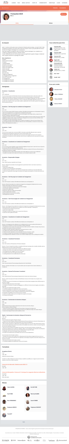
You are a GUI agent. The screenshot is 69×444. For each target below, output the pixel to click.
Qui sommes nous (8, 432)
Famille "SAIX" (57, 77)
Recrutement (22, 432)
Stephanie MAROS (12, 407)
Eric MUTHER (34, 387)
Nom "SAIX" (56, 73)
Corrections (61, 432)
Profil (17, 23)
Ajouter (64, 14)
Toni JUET (9, 414)
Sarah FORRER (34, 400)
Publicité (17, 432)
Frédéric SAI (56, 69)
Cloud (58, 2)
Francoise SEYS (57, 56)
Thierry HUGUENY (58, 99)
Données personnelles (33, 432)
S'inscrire (55, 8)
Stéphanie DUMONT (36, 407)
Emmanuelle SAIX (58, 63)
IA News (14, 2)
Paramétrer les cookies (41, 432)
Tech (18, 2)
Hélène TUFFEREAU (58, 94)
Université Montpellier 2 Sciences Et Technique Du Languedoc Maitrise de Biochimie (23, 372)
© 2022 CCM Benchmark (34, 434)
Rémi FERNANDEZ (11, 400)
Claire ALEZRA (10, 387)
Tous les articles (56, 432)
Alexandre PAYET (58, 89)
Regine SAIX (56, 60)
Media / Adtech (26, 2)
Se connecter (62, 8)
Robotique (52, 2)
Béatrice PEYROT (58, 103)
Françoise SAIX (57, 46)
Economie (64, 2)
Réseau (50, 23)
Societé (26, 432)
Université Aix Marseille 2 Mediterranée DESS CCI (14, 364)
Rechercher (6, 8)
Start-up (34, 2)
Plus (24, 421)
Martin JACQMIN (35, 394)
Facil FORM (10, 394)
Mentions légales (49, 432)
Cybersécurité (43, 2)
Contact (14, 432)
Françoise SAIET (57, 52)
